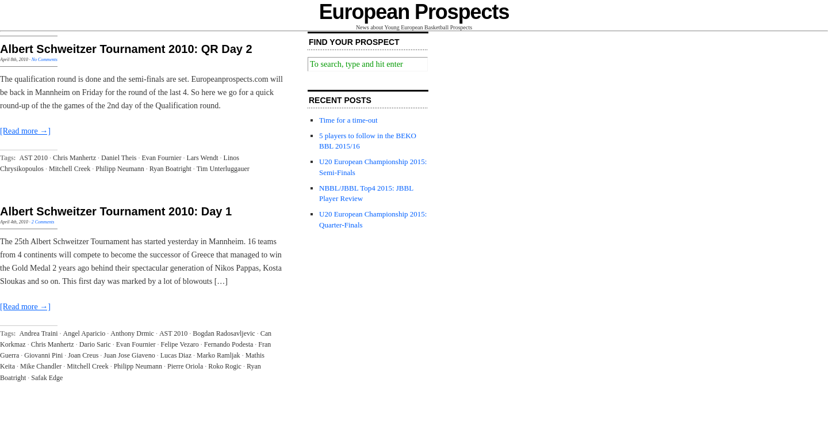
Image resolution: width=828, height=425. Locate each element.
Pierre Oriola (185, 366)
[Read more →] (25, 131)
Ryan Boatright (170, 169)
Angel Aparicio (84, 333)
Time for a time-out (348, 120)
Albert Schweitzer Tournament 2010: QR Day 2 (126, 49)
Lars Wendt (202, 158)
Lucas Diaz (175, 355)
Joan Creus (83, 355)
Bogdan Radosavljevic (224, 333)
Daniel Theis (118, 158)
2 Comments (43, 222)
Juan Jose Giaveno (129, 355)
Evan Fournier (161, 158)
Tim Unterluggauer (223, 169)
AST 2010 (34, 158)
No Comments (44, 59)
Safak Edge (47, 378)
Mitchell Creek (69, 169)
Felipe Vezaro (180, 344)
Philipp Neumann (119, 169)
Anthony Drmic (132, 333)
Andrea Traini (39, 333)
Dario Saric (95, 344)
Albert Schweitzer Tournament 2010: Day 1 (116, 211)
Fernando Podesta (229, 344)
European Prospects (414, 12)
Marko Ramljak (218, 355)
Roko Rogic (224, 366)
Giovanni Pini (43, 355)
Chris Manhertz (74, 158)
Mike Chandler (41, 366)
